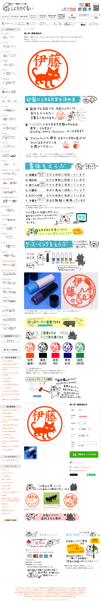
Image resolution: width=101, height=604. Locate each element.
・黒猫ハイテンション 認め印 (9, 446)
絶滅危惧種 (50, 590)
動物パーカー (10, 327)
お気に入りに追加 (76, 462)
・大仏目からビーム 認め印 (9, 410)
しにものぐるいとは (7, 472)
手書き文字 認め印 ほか (10, 263)
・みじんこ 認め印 (6, 378)
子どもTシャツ (10, 318)
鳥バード (10, 145)
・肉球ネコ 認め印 (6, 413)
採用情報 (4, 495)
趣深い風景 (10, 218)
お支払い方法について (39, 596)
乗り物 (10, 254)
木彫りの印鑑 (10, 281)
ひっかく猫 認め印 (68, 509)
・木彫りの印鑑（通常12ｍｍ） (10, 425)
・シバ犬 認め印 (6, 387)
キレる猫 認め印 (52, 313)
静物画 (10, 236)
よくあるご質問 (5, 485)
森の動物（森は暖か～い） (10, 199)
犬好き (10, 72)
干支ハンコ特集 (5, 488)
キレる (10, 90)
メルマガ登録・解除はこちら (10, 460)
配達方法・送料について (53, 596)
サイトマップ (5, 469)
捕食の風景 (10, 81)
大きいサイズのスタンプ (10, 272)
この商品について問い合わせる (81, 467)
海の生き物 (10, 190)
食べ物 (10, 227)
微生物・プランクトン (40, 590)
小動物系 (10, 63)
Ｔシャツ (10, 309)
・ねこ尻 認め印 (6, 381)
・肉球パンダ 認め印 (7, 428)
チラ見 (10, 99)
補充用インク (10, 300)
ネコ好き (10, 45)
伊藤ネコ (10, 118)
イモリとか (10, 154)
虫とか (10, 163)
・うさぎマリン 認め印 (7, 437)
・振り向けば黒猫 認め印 (8, 431)
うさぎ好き (10, 36)
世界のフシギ (10, 209)
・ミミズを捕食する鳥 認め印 (9, 384)
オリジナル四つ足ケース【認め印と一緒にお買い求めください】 (52, 507)
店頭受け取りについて (7, 510)
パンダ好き (10, 54)
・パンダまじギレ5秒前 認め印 (10, 391)
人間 (10, 245)
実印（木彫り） (10, 290)
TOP (16, 588)
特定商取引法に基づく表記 (69, 596)
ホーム (26, 28)
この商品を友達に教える (79, 470)
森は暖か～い (65, 590)
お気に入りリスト (6, 513)
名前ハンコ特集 (5, 479)
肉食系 (10, 136)
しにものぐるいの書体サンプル (10, 492)
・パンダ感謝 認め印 (7, 416)
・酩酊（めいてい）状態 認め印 (10, 399)
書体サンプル (59, 594)
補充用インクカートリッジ (32, 509)
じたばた (10, 109)
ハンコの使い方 (5, 476)
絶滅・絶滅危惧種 (10, 181)
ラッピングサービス (7, 482)
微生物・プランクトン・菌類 (10, 172)
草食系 (10, 127)
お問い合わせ (28, 596)
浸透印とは (4, 503)
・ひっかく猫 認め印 (7, 361)
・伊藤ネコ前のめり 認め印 (9, 364)
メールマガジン (78, 594)
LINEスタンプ (5, 507)
